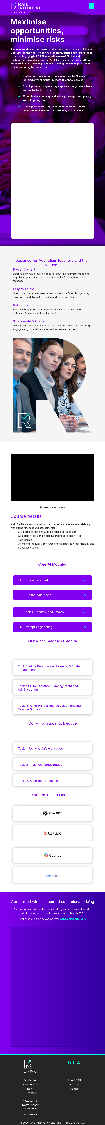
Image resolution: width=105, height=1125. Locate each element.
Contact (74, 1088)
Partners (75, 1084)
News (30, 1088)
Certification (30, 1080)
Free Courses (30, 1084)
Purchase (30, 1092)
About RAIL (74, 1080)
